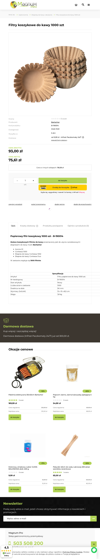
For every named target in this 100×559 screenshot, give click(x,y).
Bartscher (55, 122)
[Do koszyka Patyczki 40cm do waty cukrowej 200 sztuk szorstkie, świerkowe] (59, 489)
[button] (15, 204)
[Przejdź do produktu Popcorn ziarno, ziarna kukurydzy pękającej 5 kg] (72, 376)
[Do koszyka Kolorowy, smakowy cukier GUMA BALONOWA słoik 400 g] (15, 489)
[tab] (13, 225)
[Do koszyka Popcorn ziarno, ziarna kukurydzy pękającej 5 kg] (59, 417)
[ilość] (25, 180)
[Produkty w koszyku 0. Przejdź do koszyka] (76, 5)
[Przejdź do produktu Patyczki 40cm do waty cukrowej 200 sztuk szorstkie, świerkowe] (72, 448)
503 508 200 (27, 543)
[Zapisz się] (93, 518)
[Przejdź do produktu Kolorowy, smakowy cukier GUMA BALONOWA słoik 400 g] (28, 448)
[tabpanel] (50, 267)
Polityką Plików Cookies (72, 552)
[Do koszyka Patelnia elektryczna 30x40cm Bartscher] (15, 417)
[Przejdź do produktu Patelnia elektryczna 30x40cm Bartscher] (28, 376)
